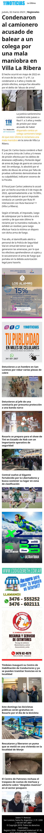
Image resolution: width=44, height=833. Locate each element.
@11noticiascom (9, 132)
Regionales (33, 12)
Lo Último (31, 3)
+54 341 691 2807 (23, 822)
